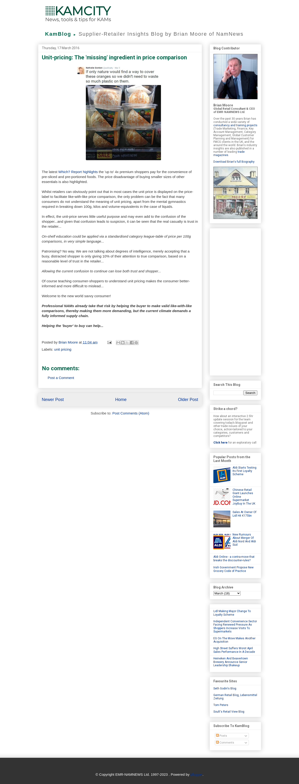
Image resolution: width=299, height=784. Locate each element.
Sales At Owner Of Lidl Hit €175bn (244, 513)
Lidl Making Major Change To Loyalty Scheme (232, 613)
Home (121, 399)
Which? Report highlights (78, 172)
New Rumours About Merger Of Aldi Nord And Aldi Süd (244, 539)
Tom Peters (220, 705)
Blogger (196, 774)
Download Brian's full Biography (234, 161)
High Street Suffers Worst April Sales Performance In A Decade (234, 650)
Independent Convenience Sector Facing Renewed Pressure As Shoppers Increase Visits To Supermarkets (235, 626)
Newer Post (53, 399)
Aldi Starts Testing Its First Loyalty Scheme (244, 471)
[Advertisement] (235, 301)
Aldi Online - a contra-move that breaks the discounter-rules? (234, 558)
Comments (225, 742)
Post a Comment (61, 378)
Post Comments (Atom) (130, 413)
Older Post (188, 399)
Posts (221, 735)
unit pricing (62, 349)
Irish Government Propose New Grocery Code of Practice (233, 569)
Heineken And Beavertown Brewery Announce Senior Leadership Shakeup (230, 662)
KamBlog (62, 34)
